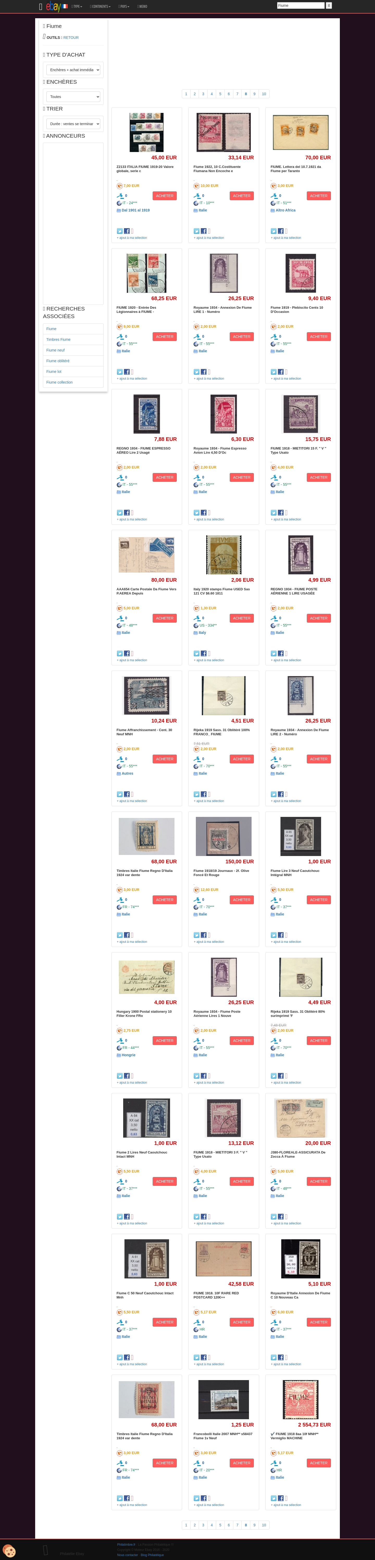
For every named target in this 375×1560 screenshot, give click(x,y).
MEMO (142, 6)
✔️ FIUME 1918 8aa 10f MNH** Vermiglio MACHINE (294, 1436)
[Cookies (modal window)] (9, 1551)
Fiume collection (59, 382)
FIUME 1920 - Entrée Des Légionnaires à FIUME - (136, 310)
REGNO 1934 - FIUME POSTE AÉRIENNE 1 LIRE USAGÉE (294, 591)
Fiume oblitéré (58, 361)
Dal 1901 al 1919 (135, 210)
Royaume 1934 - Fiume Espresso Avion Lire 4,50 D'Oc (219, 450)
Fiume (51, 329)
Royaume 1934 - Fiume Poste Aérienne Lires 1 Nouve (216, 1014)
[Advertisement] (73, 223)
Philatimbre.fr (126, 1544)
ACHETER (164, 196)
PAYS (123, 6)
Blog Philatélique (152, 1555)
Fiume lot (53, 371)
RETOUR (71, 37)
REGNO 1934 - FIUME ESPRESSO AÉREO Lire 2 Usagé (144, 450)
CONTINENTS (100, 6)
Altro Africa (286, 210)
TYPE (77, 6)
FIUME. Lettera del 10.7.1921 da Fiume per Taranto (296, 169)
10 (264, 94)
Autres (127, 773)
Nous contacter (127, 1555)
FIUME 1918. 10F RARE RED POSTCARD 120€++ (216, 1295)
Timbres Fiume (58, 339)
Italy (202, 632)
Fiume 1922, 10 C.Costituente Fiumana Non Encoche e (217, 169)
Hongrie (128, 1055)
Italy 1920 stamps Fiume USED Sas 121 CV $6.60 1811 (221, 591)
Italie (203, 210)
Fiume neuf (55, 350)
